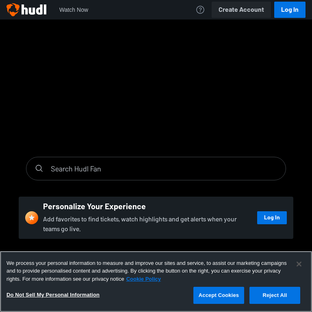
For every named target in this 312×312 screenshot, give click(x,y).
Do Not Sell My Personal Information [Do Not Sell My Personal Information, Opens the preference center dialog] (53, 295)
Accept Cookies (219, 295)
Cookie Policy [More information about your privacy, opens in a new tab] (143, 279)
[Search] (164, 168)
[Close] (299, 264)
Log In (290, 9)
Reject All (274, 295)
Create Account (241, 9)
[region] (156, 281)
